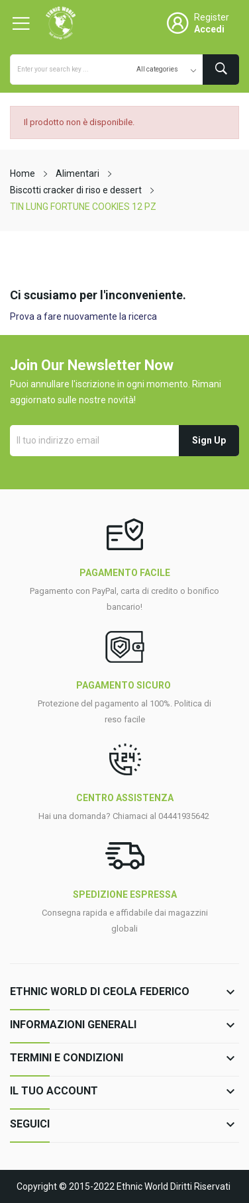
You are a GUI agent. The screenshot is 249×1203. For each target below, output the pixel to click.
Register (211, 17)
